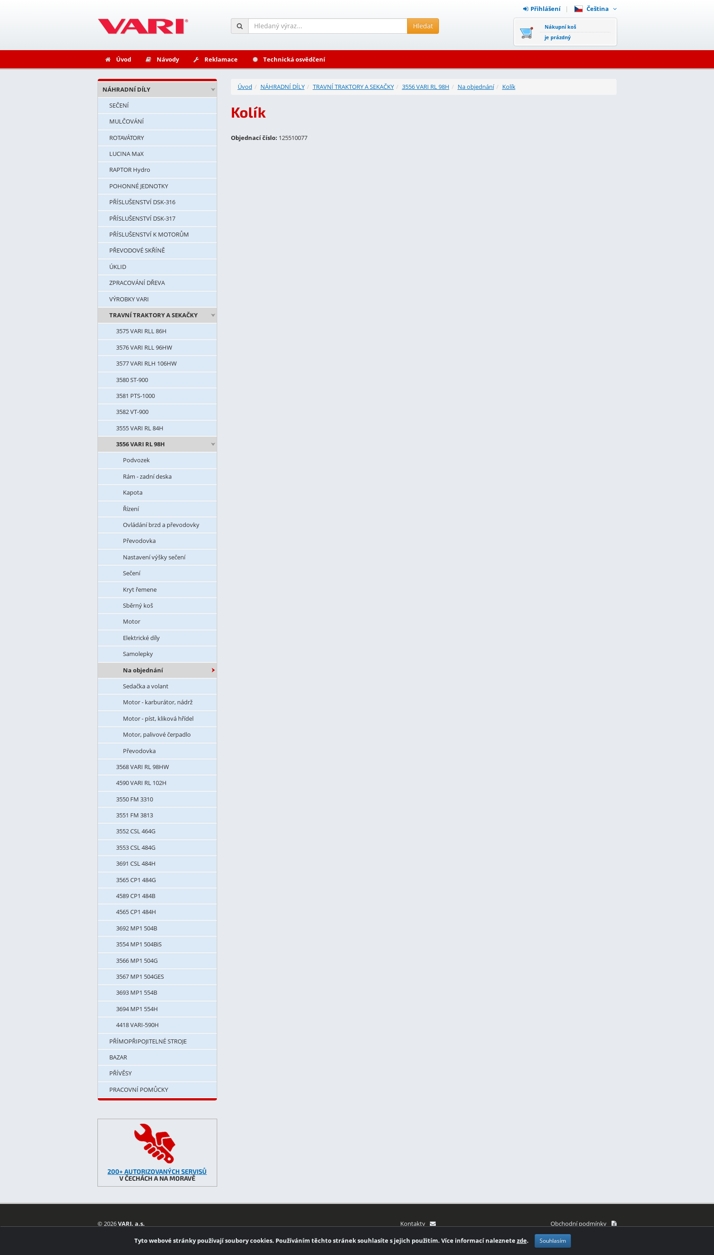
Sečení (131, 573)
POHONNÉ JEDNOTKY (138, 186)
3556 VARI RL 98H (140, 444)
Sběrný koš (138, 605)
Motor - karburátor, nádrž (158, 702)
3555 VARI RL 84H (139, 428)
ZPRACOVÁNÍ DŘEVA (137, 283)
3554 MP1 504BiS (139, 944)
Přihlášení (542, 9)
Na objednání (143, 670)
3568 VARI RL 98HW (142, 767)
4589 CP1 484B (135, 896)
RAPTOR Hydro (129, 169)
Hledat (423, 25)
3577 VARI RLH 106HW (146, 363)
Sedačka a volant (145, 686)
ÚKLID (117, 267)
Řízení (131, 509)
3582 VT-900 (132, 412)
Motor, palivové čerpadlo (157, 734)
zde (522, 1240)
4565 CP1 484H (136, 912)
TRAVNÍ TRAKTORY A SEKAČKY (153, 315)
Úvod (117, 59)
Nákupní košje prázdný (560, 32)
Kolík (508, 87)
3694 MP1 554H (137, 1009)
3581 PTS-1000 (135, 396)
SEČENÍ (119, 105)
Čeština (595, 9)
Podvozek (136, 460)
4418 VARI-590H (137, 1025)
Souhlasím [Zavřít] (553, 1241)
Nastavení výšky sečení (154, 557)
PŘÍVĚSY (120, 1073)
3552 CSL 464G (135, 831)
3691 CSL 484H (136, 863)
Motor (131, 621)
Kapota (133, 492)
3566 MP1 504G (137, 960)
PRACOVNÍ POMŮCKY (138, 1089)
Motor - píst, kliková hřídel (158, 718)
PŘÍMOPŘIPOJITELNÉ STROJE (148, 1041)
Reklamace (215, 59)
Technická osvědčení (288, 59)
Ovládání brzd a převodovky (161, 525)
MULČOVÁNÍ (126, 121)
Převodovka (139, 541)
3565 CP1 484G (136, 880)
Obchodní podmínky (584, 1223)
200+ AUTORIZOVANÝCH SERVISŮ (157, 1171)
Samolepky (138, 654)
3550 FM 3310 (134, 799)
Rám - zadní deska (147, 476)
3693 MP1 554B (136, 992)
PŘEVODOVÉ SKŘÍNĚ (137, 250)
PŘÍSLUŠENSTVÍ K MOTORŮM (149, 234)
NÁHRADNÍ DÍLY (126, 89)
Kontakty (417, 1223)
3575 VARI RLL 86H (141, 331)
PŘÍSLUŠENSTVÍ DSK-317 (142, 218)
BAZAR (118, 1057)
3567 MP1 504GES (140, 976)
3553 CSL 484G (135, 847)
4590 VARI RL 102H (141, 783)
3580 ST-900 (132, 380)
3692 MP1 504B (136, 928)
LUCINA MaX (126, 154)
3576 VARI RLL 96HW (144, 347)
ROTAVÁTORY (126, 138)
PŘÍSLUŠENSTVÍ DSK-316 (142, 202)
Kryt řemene (140, 589)
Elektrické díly (141, 638)
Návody (162, 59)
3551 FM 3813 (134, 815)
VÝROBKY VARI (129, 299)
